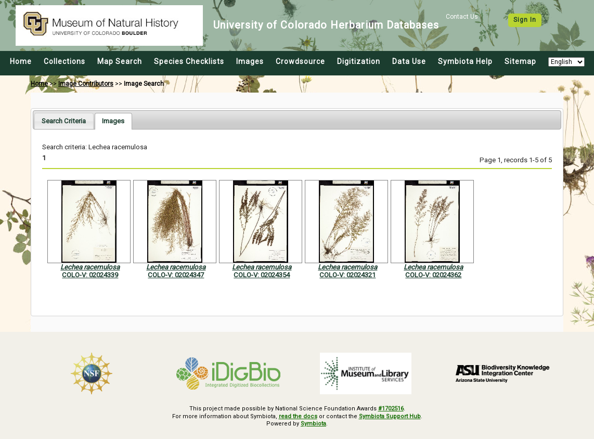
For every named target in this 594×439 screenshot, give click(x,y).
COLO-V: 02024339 (90, 275)
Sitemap (520, 61)
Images (250, 61)
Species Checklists (189, 61)
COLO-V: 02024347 (176, 275)
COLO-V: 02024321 (347, 275)
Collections (64, 61)
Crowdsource (300, 61)
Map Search (119, 61)
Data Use (409, 61)
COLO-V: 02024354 (262, 275)
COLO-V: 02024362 (433, 275)
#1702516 (391, 408)
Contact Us (462, 16)
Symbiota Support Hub (390, 416)
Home (21, 61)
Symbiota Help (465, 61)
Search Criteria (64, 121)
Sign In (524, 19)
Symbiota (313, 423)
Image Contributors (85, 83)
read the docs (298, 416)
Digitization (358, 61)
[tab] (63, 121)
